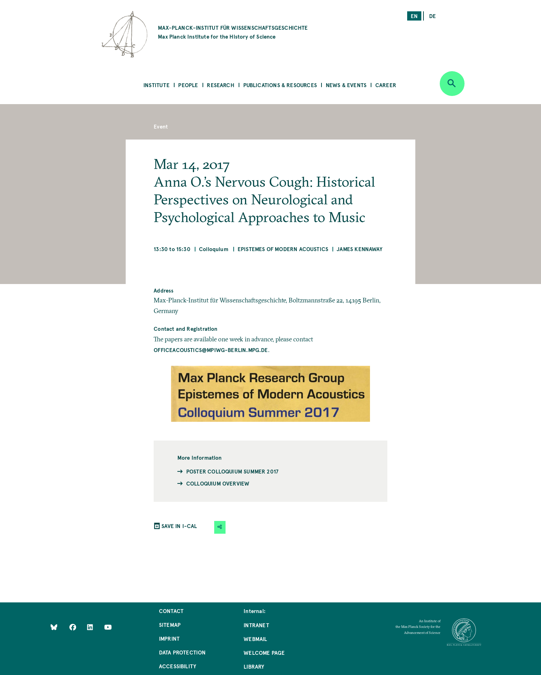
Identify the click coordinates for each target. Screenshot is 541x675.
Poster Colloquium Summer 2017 (232, 471)
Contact (171, 610)
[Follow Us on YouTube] (108, 627)
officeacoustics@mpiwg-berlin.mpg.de (211, 349)
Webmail (255, 638)
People (188, 85)
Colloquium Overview (217, 483)
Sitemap (170, 624)
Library (254, 666)
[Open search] (452, 83)
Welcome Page (264, 652)
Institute (156, 85)
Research (220, 85)
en (414, 15)
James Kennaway (359, 249)
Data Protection (182, 652)
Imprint (169, 638)
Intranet (256, 625)
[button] (220, 527)
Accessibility (177, 666)
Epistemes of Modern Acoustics (283, 249)
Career (385, 85)
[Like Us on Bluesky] (54, 627)
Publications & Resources (280, 85)
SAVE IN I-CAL (179, 525)
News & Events (346, 85)
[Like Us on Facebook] (73, 627)
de (432, 15)
